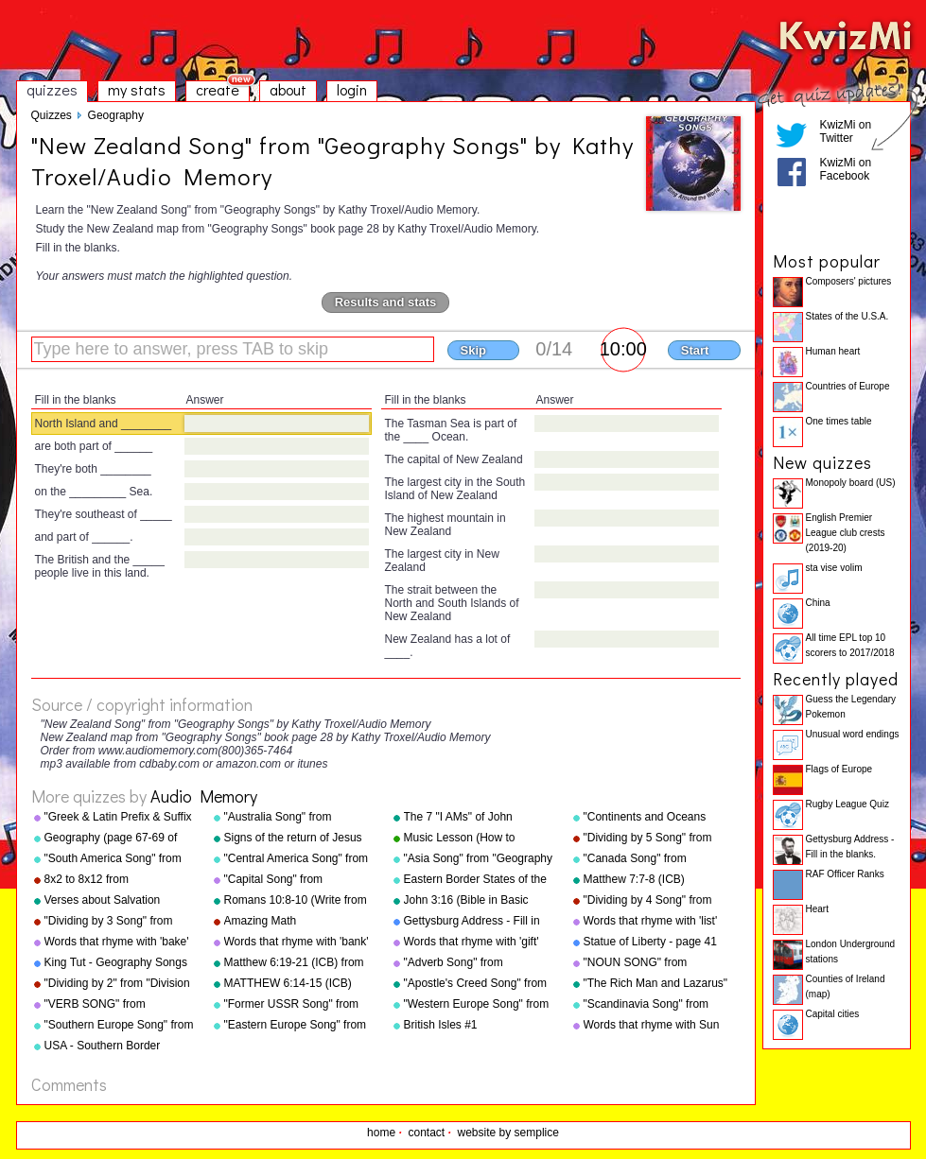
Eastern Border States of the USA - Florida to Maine (475, 880)
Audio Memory (203, 796)
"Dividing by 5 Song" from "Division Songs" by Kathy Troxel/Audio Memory (649, 838)
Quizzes (51, 115)
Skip (473, 350)
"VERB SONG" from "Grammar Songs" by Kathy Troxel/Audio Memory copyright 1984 (113, 1004)
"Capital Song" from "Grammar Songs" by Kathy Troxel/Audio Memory (293, 880)
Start (695, 350)
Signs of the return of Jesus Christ (293, 838)
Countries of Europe (848, 386)
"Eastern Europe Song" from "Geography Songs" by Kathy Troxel (297, 1025)
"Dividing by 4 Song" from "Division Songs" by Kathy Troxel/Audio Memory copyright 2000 (649, 900)
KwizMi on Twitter (846, 131)
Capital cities (833, 1014)
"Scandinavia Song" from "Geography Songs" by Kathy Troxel (657, 1004)
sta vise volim (834, 567)
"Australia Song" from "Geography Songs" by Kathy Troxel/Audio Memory (297, 817)
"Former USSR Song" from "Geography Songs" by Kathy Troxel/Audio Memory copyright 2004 (297, 1004)
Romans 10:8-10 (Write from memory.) (295, 900)
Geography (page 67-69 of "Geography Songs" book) (111, 838)
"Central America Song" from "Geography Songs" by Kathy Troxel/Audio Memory (297, 859)
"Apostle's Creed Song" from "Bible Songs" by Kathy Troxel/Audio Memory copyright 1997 (476, 984)
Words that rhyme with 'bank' (296, 941)
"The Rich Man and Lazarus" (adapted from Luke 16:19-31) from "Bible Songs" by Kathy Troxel (659, 984)
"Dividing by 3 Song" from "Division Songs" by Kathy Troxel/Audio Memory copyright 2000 (109, 921)
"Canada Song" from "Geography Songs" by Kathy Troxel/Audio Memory (657, 859)
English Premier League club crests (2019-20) (845, 532)
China (818, 602)
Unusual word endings (853, 734)
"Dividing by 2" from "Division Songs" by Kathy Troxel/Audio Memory (119, 984)
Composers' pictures (849, 281)
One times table (839, 421)
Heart (817, 909)
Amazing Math (260, 920)
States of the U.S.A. (847, 316)
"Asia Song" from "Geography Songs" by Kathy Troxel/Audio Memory (478, 859)
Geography (116, 115)
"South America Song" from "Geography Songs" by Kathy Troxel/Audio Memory (117, 859)
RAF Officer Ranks (845, 874)
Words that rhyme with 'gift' (471, 941)
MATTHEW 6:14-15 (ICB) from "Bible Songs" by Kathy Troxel (295, 984)
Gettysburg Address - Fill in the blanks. (472, 921)
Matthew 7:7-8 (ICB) (634, 879)
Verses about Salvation (102, 900)
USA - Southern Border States (102, 1046)
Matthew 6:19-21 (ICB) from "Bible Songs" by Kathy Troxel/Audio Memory (294, 963)
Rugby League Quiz (847, 804)
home (381, 1132)
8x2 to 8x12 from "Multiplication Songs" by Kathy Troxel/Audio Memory (113, 880)
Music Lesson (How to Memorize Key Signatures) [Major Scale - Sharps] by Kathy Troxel (470, 838)
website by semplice (508, 1132)
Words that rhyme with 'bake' (116, 941)
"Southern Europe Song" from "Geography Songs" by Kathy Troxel (119, 1025)
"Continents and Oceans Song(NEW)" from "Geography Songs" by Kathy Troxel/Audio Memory (657, 817)
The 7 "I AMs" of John (458, 816)
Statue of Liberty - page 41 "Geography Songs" (650, 942)
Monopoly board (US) (851, 482)
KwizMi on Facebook (846, 169)
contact (426, 1132)
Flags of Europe (839, 769)
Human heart (833, 351)
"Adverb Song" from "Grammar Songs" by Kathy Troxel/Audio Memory (473, 963)
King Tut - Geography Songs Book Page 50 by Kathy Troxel (115, 963)
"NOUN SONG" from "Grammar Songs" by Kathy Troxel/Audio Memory (653, 963)
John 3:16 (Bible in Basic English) (466, 900)
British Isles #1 (441, 1024)
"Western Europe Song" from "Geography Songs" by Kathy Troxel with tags (477, 1004)
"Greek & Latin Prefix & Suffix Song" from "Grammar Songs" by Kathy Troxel (120, 817)
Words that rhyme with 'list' (651, 920)
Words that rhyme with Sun (652, 1024)
